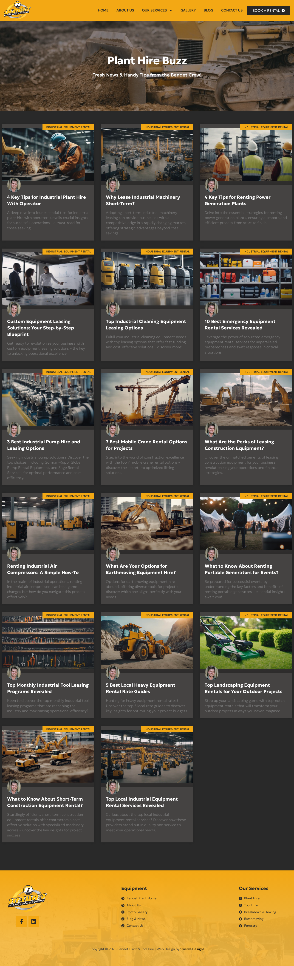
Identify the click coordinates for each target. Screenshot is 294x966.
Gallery (188, 10)
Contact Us (232, 10)
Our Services (157, 10)
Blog (208, 10)
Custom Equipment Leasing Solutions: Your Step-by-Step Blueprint (40, 327)
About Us (125, 10)
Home (103, 10)
